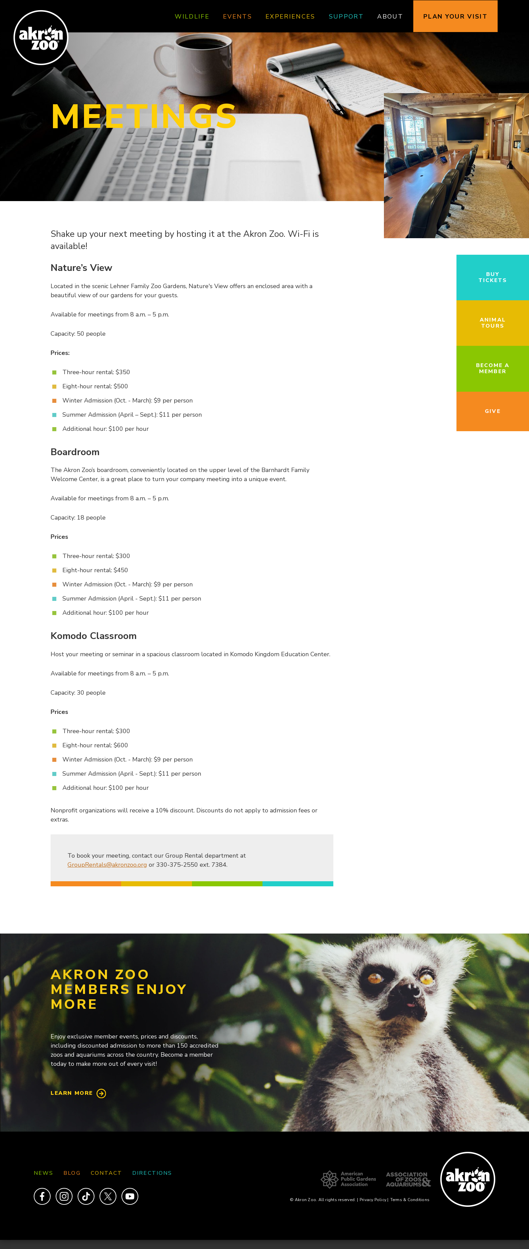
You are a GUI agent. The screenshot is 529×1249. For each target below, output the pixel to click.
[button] (456, 236)
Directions (152, 1173)
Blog (71, 1173)
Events (237, 16)
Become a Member (493, 368)
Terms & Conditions (409, 1199)
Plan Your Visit (455, 16)
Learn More (72, 1093)
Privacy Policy (374, 1199)
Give (492, 411)
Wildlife (192, 16)
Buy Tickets (492, 277)
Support (346, 16)
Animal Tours (492, 323)
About (390, 16)
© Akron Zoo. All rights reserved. (324, 1199)
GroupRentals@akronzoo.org (107, 865)
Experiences (290, 16)
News (43, 1173)
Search (516, 16)
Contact (106, 1173)
